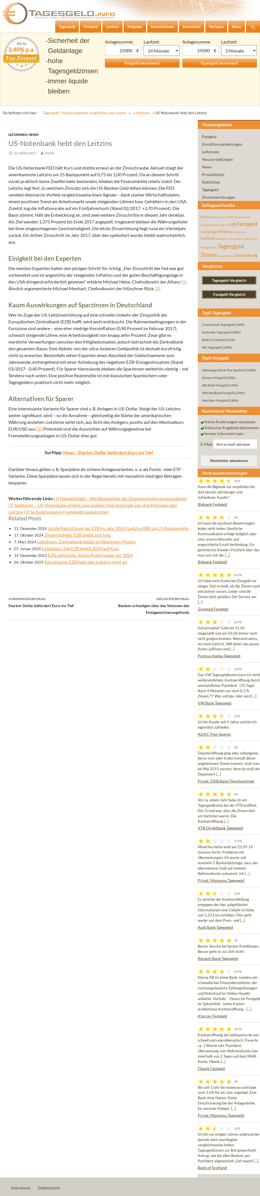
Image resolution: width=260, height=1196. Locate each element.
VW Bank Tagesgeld (214, 703)
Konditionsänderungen (222, 144)
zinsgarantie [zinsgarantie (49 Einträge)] (225, 255)
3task (49, 153)
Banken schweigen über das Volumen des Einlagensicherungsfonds (144, 605)
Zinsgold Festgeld (213, 609)
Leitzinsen (142, 113)
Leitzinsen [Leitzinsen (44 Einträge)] (221, 238)
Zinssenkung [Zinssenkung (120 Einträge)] (245, 255)
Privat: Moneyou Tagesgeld (221, 880)
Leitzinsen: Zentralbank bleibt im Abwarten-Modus (86, 541)
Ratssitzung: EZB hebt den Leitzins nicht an (85, 561)
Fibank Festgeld (211, 1068)
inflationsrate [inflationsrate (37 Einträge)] (239, 232)
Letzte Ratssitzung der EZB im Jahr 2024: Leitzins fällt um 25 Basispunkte (118, 528)
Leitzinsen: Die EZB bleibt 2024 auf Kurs (80, 548)
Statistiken (211, 182)
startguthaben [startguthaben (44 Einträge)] (209, 247)
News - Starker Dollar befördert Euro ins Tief (108, 452)
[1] (184, 281)
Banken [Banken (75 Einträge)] (206, 217)
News (34, 134)
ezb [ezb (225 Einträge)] (232, 224)
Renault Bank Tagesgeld (218, 958)
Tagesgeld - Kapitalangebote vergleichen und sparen (84, 113)
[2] (157, 288)
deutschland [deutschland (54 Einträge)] (242, 217)
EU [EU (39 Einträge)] (226, 225)
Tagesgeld (210, 189)
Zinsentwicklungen (218, 197)
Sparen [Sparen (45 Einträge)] (240, 238)
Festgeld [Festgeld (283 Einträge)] (247, 224)
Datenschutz (49, 1187)
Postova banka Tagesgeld (219, 655)
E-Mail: (207, 444)
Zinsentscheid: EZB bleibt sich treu (77, 535)
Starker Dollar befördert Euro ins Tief (53, 602)
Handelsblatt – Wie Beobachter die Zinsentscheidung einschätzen (123, 498)
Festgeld (209, 136)
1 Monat (162, 50)
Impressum (21, 1187)
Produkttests (213, 174)
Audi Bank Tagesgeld (215, 927)
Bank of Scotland (212, 1167)
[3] (39, 428)
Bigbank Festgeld (212, 504)
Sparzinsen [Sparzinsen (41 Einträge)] (251, 238)
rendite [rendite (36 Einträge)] (231, 238)
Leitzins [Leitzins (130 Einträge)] (208, 238)
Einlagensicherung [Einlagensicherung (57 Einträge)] (212, 225)
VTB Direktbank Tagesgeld (220, 827)
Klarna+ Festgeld (212, 1016)
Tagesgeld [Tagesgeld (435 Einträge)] (230, 246)
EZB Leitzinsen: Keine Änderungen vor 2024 (90, 555)
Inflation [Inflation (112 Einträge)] (225, 231)
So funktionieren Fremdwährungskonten (69, 511)
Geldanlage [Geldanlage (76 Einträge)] (209, 232)
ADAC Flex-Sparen (214, 734)
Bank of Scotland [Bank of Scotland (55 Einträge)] (223, 217)
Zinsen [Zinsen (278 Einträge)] (209, 254)
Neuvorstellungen (217, 159)
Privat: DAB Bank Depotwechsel (226, 781)
